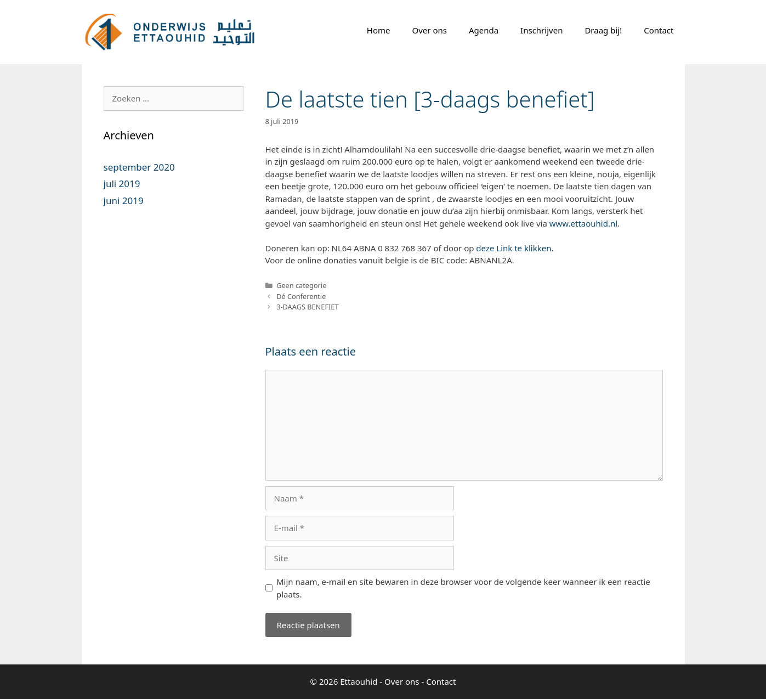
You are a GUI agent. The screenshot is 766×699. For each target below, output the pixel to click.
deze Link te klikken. (514, 248)
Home (378, 30)
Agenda (483, 30)
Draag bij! (603, 30)
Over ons (429, 30)
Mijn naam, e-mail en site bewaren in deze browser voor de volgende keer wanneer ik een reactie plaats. (463, 588)
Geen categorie (301, 285)
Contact (658, 30)
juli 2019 (122, 183)
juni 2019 (124, 200)
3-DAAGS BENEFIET (307, 307)
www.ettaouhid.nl (583, 223)
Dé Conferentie (301, 296)
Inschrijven (541, 30)
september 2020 (139, 167)
